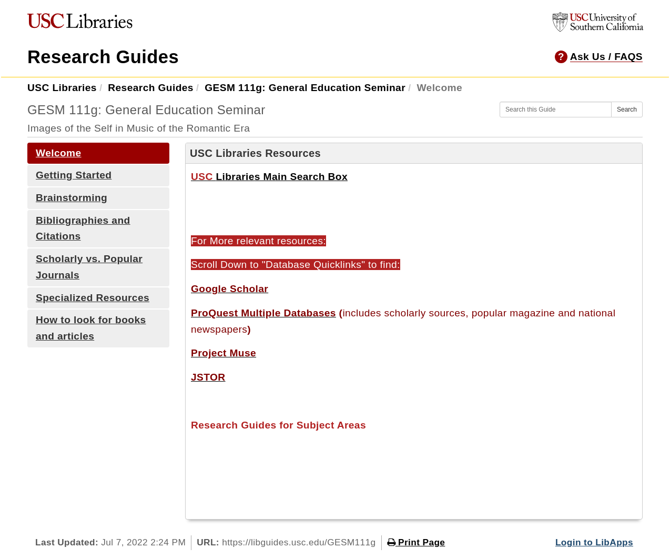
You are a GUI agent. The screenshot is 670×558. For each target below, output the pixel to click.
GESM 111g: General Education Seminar (305, 87)
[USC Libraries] (80, 23)
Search (627, 109)
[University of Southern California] (598, 28)
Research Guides (103, 57)
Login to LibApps (594, 542)
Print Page (416, 542)
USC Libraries (62, 87)
